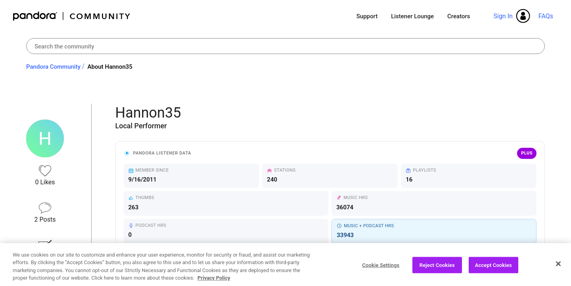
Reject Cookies (437, 268)
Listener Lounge (412, 16)
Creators (458, 16)
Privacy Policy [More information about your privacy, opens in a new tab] (213, 281)
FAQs (545, 16)
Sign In (502, 16)
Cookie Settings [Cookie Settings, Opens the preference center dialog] (380, 268)
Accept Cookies (493, 268)
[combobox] (285, 46)
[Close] (558, 267)
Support (366, 16)
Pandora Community (72, 16)
